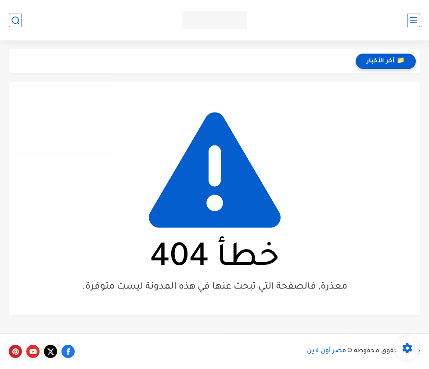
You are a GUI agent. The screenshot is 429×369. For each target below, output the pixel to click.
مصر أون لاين (326, 351)
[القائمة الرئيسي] (413, 20)
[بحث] (15, 20)
